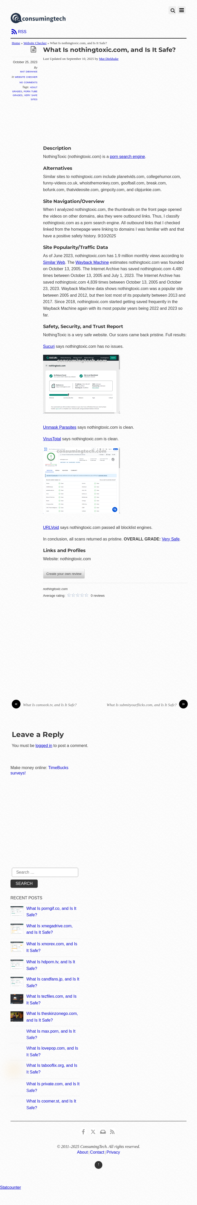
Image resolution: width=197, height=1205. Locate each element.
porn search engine (127, 156)
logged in (44, 745)
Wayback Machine (92, 262)
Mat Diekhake (28, 71)
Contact (97, 1152)
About (82, 1152)
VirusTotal (52, 439)
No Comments (28, 82)
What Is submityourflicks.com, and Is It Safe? (147, 705)
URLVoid (51, 527)
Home (16, 43)
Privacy (113, 1152)
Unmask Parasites (59, 427)
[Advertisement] (120, 102)
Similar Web (54, 262)
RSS (22, 32)
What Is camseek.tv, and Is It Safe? (44, 705)
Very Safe (171, 539)
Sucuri (49, 346)
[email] (102, 1131)
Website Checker (34, 43)
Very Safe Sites (30, 97)
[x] (93, 1131)
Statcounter (10, 1187)
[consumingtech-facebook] (83, 1131)
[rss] (112, 1131)
